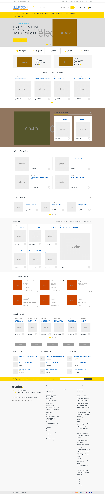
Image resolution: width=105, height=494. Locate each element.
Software (79, 437)
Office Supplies (80, 442)
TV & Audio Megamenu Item (52, 407)
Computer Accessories (51, 438)
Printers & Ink (79, 432)
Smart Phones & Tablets (82, 405)
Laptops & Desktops (37, 13)
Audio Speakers (57, 318)
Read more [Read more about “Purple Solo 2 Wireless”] (89, 334)
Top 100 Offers (49, 391)
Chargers (48, 430)
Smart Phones (25, 13)
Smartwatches (80, 469)
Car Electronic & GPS (81, 426)
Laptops (69, 318)
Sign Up (88, 379)
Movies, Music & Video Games (52, 409)
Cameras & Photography (82, 400)
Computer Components (82, 447)
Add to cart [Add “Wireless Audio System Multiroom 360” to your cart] (62, 334)
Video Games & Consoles (82, 411)
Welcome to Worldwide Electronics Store (21, 1)
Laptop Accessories (50, 440)
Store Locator (64, 1)
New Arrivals (49, 393)
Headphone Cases (29, 202)
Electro (15, 492)
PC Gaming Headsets (81, 453)
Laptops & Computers (81, 395)
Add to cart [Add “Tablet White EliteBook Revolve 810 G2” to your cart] (76, 334)
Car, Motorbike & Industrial (52, 423)
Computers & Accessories (51, 395)
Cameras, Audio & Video (51, 400)
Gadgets (47, 13)
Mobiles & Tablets (50, 405)
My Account (89, 1)
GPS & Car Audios (56, 13)
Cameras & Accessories (69, 13)
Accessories (48, 427)
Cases (47, 428)
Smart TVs (79, 458)
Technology (63, 389)
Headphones (80, 202)
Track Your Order (74, 1)
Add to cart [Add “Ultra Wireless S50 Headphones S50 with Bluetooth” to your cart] (89, 210)
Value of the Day (49, 389)
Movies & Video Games (18, 16)
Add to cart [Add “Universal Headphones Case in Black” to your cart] (36, 210)
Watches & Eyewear (50, 418)
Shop (82, 1)
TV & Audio (15, 13)
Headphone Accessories (56, 202)
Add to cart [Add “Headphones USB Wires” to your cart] (63, 210)
